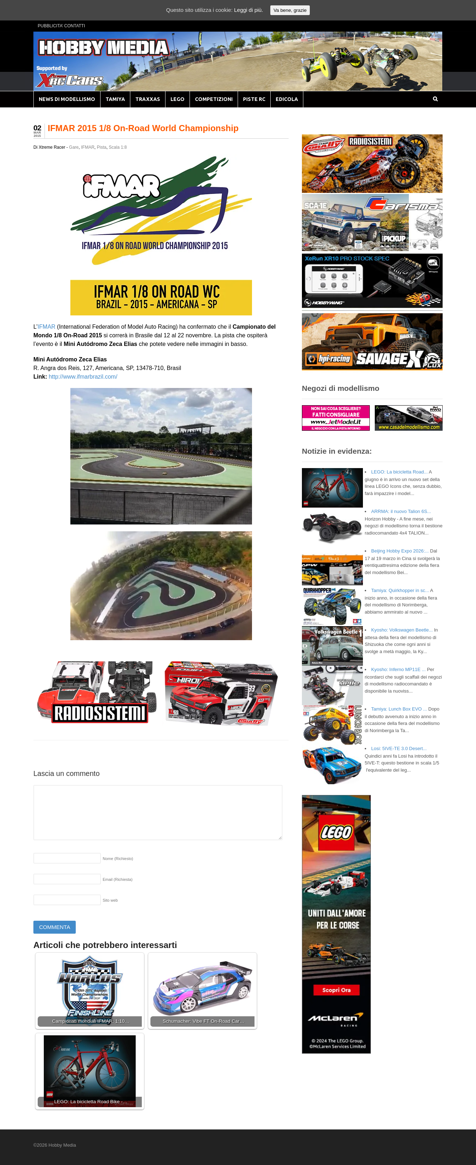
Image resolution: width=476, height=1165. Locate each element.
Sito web (110, 900)
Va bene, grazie (290, 10)
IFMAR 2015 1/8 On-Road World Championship (143, 128)
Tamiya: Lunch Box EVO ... (399, 709)
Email (117, 879)
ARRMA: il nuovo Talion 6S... (401, 511)
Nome (118, 858)
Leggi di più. (248, 10)
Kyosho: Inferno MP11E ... (398, 669)
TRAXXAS (147, 99)
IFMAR (87, 147)
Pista (102, 147)
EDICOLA (287, 99)
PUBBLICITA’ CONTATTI (61, 25)
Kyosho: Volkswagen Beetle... (402, 630)
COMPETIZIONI (214, 99)
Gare (74, 147)
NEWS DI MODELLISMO (67, 99)
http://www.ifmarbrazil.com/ (83, 377)
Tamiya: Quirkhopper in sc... (400, 590)
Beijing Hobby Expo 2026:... (400, 551)
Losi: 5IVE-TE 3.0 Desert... (399, 748)
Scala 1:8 (118, 147)
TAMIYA (115, 99)
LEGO (178, 99)
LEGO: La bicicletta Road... (399, 472)
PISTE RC (254, 99)
